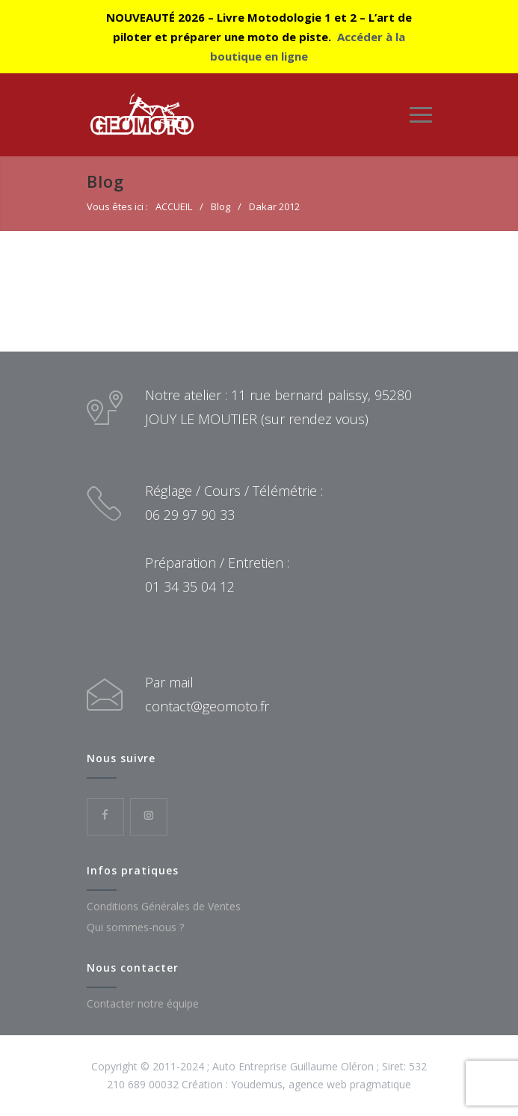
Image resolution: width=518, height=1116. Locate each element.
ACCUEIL (173, 206)
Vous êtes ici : (117, 206)
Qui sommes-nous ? (135, 927)
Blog (105, 181)
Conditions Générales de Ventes (164, 906)
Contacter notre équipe (143, 1003)
